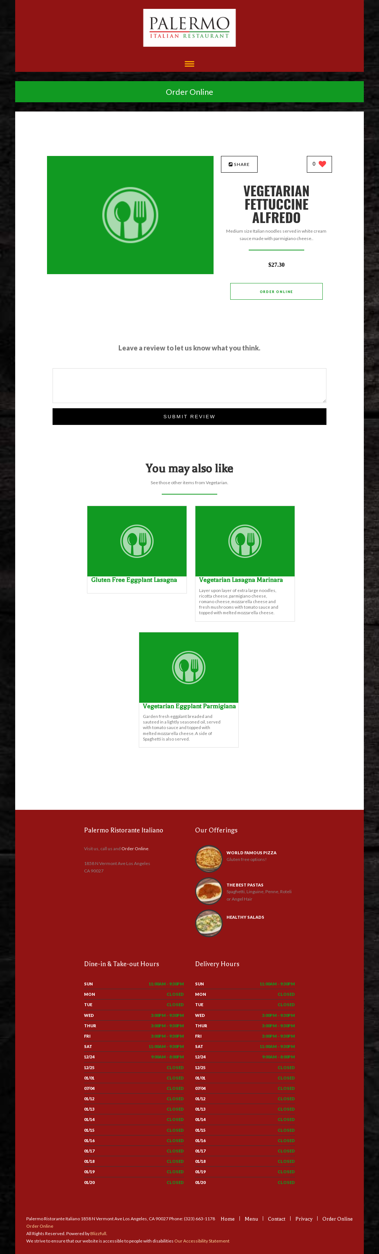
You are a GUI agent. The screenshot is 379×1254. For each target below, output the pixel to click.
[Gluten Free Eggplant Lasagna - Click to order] (137, 575)
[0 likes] (319, 165)
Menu (251, 1219)
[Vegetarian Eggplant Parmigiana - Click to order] (188, 701)
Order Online (189, 92)
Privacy (303, 1219)
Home (228, 1219)
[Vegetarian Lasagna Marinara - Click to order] (245, 575)
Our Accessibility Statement (201, 1241)
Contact (276, 1219)
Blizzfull (98, 1233)
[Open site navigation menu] (189, 64)
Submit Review (189, 416)
